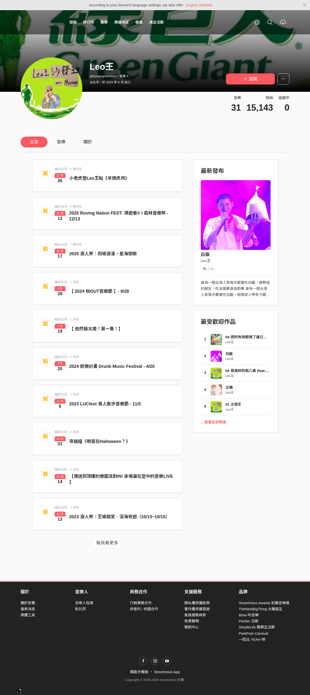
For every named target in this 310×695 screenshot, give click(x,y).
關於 (88, 141)
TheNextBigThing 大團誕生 (260, 609)
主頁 (34, 141)
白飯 (205, 254)
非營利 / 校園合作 (144, 609)
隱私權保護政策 (197, 603)
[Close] (304, 5)
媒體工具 (28, 615)
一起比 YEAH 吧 (252, 639)
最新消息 (28, 609)
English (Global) (199, 5)
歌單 (104, 22)
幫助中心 (191, 627)
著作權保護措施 (197, 609)
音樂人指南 (84, 603)
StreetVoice (41, 22)
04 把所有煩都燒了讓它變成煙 (249, 339)
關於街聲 (28, 603)
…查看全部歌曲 (213, 424)
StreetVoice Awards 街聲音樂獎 (264, 603)
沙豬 (229, 389)
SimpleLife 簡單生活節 (257, 627)
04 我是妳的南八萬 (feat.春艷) (249, 372)
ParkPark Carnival (253, 633)
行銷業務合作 (141, 603)
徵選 (139, 22)
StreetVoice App (167, 672)
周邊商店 (122, 22)
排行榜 (88, 22)
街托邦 (80, 609)
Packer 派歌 (248, 621)
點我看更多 (107, 543)
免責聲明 (191, 621)
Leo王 (205, 261)
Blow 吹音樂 (249, 615)
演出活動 (156, 22)
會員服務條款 (195, 615)
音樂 (61, 141)
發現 (73, 22)
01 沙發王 (233, 406)
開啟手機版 (139, 672)
